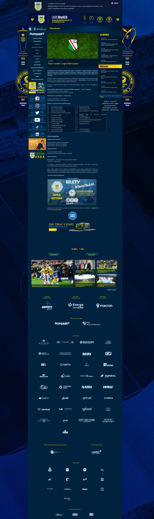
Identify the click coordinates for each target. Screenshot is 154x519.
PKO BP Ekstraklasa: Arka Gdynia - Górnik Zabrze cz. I (84, 285)
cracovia (113, 101)
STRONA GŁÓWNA (37, 38)
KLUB (37, 59)
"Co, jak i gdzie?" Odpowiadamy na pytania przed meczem (109, 56)
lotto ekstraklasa (109, 106)
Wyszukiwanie (37, 56)
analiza (106, 101)
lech (112, 103)
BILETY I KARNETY (37, 70)
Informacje (37, 44)
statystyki (105, 110)
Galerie (37, 50)
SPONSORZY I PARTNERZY (37, 67)
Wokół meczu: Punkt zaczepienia (109, 39)
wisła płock (114, 110)
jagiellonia (106, 103)
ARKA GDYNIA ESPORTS (37, 79)
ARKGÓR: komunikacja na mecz (109, 61)
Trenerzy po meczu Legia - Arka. (109, 87)
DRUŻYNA (37, 62)
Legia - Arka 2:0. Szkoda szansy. (108, 92)
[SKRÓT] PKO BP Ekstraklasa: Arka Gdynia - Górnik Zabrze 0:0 (109, 44)
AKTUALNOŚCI (37, 41)
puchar (114, 107)
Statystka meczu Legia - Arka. (108, 82)
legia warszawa (111, 104)
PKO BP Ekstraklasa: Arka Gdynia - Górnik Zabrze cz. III (84, 271)
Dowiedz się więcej (53, 6)
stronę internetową (56, 209)
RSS (37, 53)
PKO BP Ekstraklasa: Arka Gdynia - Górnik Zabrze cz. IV (46, 286)
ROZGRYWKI (37, 64)
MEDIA (37, 76)
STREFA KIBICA (37, 73)
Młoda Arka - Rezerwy (37, 47)
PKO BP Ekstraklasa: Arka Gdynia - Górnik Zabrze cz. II (106, 271)
